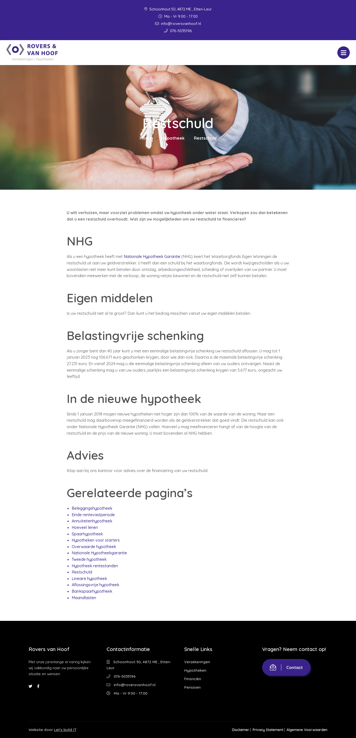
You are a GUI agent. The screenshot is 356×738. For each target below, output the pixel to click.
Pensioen (192, 687)
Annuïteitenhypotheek (92, 520)
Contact (286, 667)
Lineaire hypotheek (89, 578)
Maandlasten (84, 597)
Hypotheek (173, 138)
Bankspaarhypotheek (92, 591)
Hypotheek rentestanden (95, 565)
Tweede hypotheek (89, 559)
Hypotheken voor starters (96, 540)
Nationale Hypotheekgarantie (99, 552)
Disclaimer (235, 730)
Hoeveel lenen (85, 527)
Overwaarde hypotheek (94, 546)
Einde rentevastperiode (93, 514)
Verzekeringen (197, 661)
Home (146, 138)
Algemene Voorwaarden (307, 730)
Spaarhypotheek (87, 533)
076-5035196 (178, 30)
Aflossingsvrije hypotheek (95, 584)
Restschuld (82, 572)
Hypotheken (195, 670)
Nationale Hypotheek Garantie (152, 256)
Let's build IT (65, 729)
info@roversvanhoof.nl (178, 23)
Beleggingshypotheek (92, 508)
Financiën (192, 678)
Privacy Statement (265, 730)
